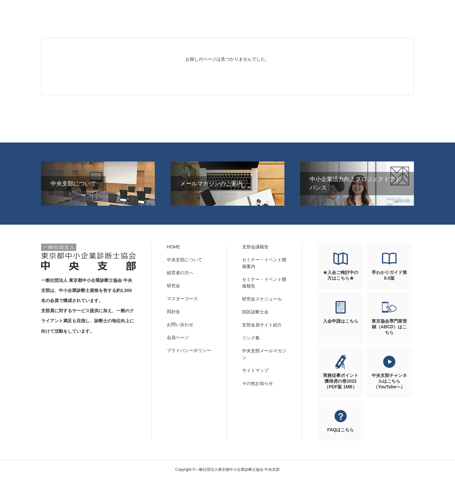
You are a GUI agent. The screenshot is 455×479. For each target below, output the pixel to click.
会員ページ (178, 337)
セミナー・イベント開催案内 (264, 263)
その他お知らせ (257, 383)
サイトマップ (255, 370)
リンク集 (251, 337)
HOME (173, 246)
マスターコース (182, 298)
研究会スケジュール (262, 298)
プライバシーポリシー (189, 350)
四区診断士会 (255, 311)
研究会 (173, 285)
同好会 (173, 311)
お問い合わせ (180, 324)
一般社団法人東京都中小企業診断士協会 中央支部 (88, 257)
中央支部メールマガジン (264, 354)
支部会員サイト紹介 (262, 324)
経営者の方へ (180, 272)
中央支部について (184, 259)
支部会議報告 (255, 246)
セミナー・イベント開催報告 (264, 282)
